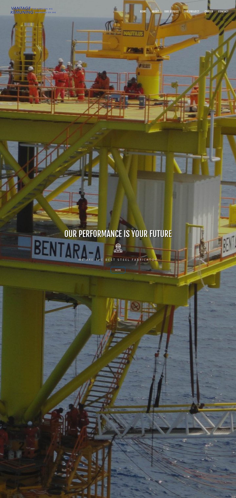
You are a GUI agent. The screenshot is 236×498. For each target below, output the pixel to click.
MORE (118, 270)
